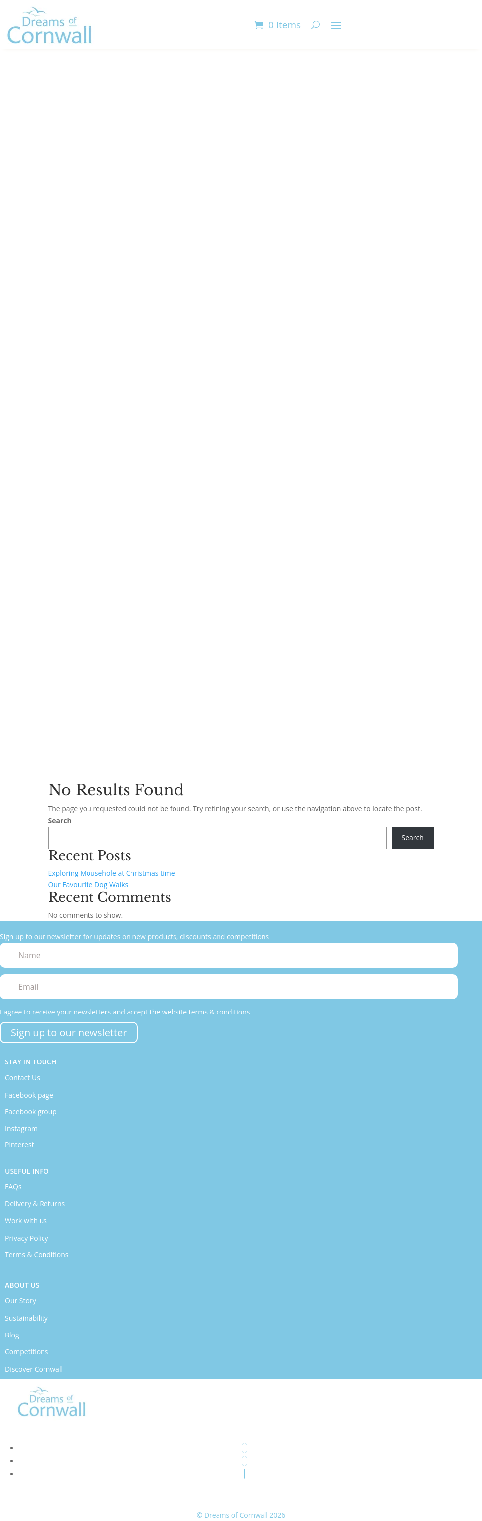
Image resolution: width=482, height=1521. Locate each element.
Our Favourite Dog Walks (88, 884)
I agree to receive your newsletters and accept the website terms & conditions (125, 1011)
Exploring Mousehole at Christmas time (111, 872)
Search (60, 820)
